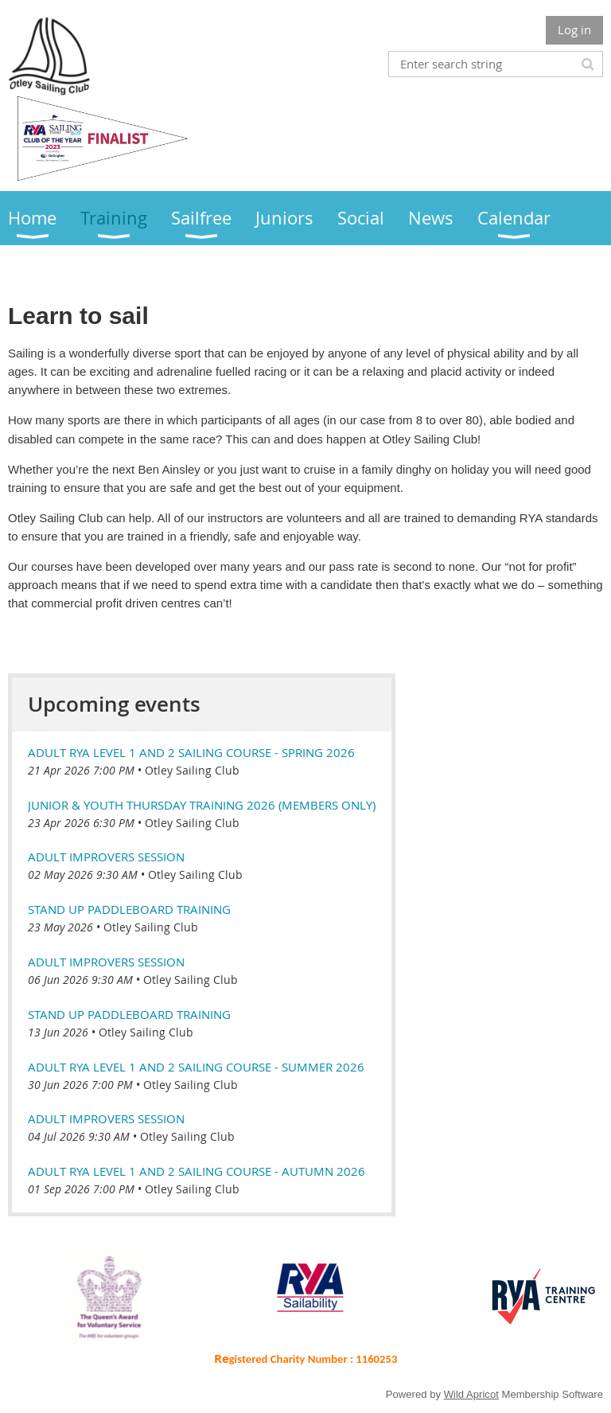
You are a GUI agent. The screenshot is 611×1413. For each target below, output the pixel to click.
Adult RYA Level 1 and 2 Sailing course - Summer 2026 (196, 1067)
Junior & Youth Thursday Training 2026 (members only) (202, 805)
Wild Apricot (471, 1394)
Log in (574, 29)
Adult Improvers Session (106, 857)
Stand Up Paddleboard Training (129, 909)
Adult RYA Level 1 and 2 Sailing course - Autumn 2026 (196, 1171)
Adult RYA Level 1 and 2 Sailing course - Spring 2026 (191, 752)
